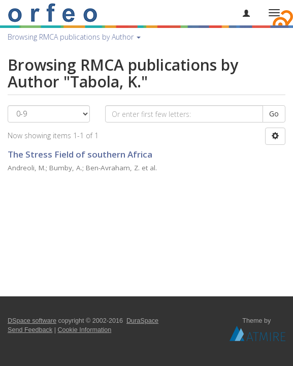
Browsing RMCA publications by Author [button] (74, 37)
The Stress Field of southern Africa (80, 154)
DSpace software (32, 320)
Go (274, 113)
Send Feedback (30, 329)
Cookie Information (85, 329)
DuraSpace (142, 320)
